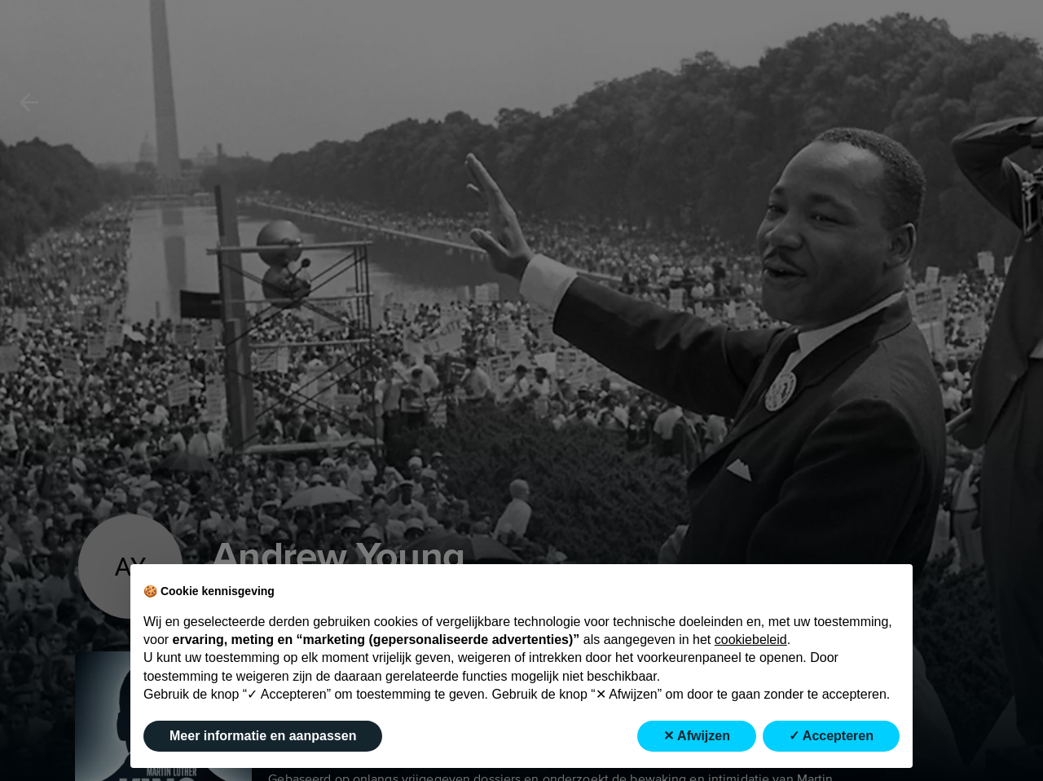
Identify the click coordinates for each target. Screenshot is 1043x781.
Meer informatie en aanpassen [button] (262, 736)
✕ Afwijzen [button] (696, 736)
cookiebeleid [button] (751, 639)
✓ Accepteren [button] (831, 736)
